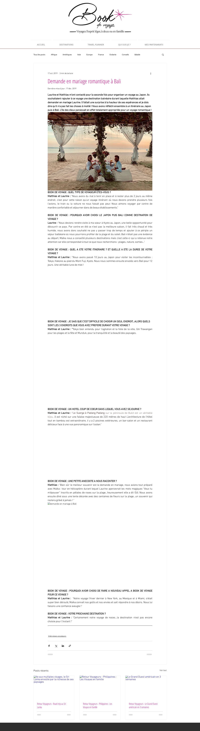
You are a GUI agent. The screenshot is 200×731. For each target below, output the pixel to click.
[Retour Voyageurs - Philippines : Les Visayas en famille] (100, 687)
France (101, 54)
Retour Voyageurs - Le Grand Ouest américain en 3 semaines (143, 705)
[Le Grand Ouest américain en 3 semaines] (145, 687)
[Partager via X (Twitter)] (56, 645)
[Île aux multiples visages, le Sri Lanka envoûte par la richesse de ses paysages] (54, 687)
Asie (79, 54)
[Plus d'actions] (150, 73)
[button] (163, 54)
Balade (137, 54)
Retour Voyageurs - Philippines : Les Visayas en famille (97, 705)
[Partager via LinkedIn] (63, 645)
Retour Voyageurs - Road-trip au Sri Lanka (51, 705)
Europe (89, 54)
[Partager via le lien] (69, 645)
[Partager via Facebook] (49, 645)
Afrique (54, 54)
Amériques (67, 54)
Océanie (112, 54)
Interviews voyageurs (57, 636)
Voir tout (163, 670)
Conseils (125, 54)
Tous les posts (39, 54)
